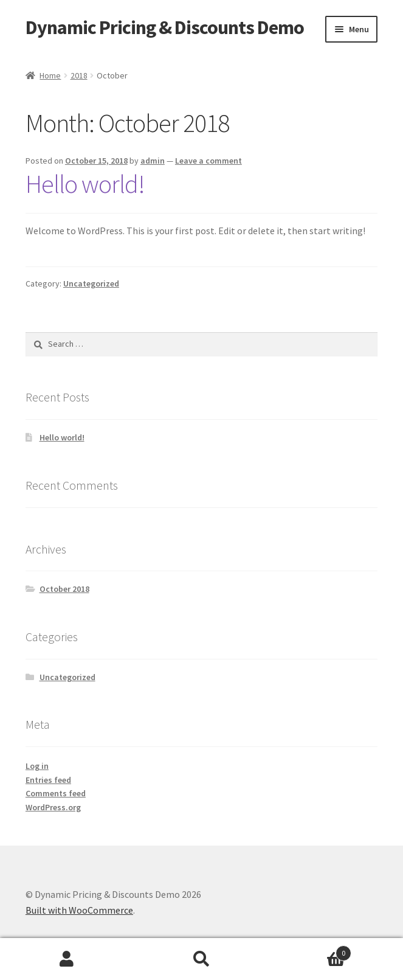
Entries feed (48, 779)
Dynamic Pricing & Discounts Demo (165, 27)
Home (50, 75)
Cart (310, 950)
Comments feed (56, 793)
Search (201, 959)
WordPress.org (53, 807)
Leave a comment (208, 160)
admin (152, 160)
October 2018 (64, 588)
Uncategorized (91, 283)
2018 (79, 75)
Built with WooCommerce (79, 910)
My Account (67, 959)
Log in (37, 765)
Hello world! (85, 184)
